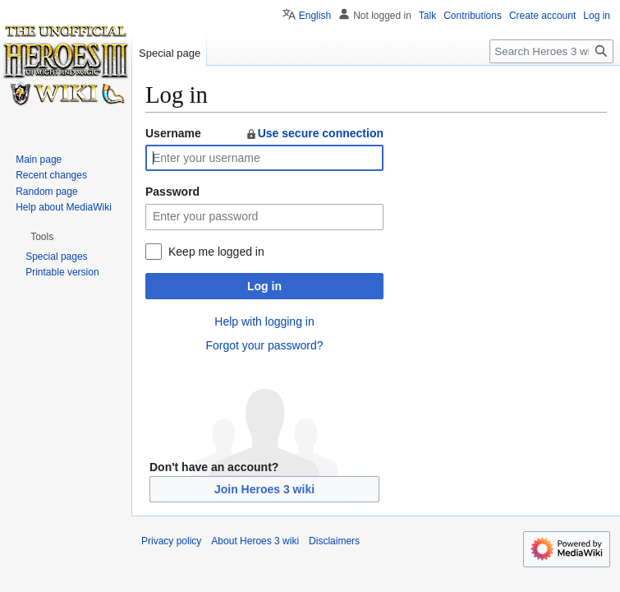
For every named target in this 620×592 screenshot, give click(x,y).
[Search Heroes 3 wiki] (551, 51)
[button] (41, 237)
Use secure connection (314, 133)
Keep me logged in (216, 251)
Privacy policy (171, 541)
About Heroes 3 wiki (255, 541)
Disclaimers (334, 541)
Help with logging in (264, 321)
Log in (264, 286)
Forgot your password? (264, 345)
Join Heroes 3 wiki (264, 489)
